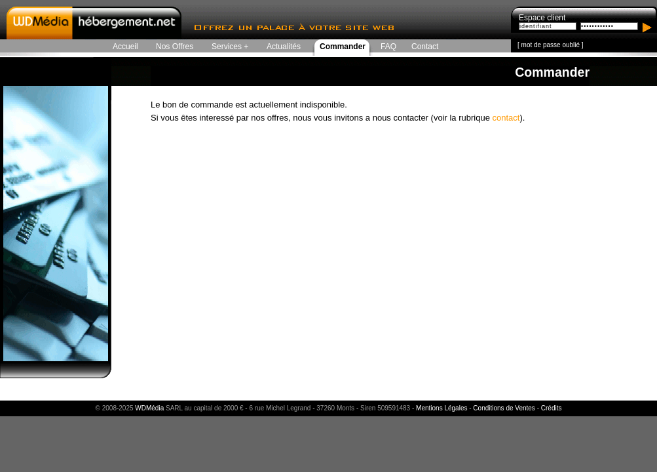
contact (505, 118)
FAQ (388, 46)
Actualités (284, 46)
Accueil (125, 46)
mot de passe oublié (550, 45)
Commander (343, 46)
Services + (230, 46)
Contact (424, 46)
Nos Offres (174, 46)
